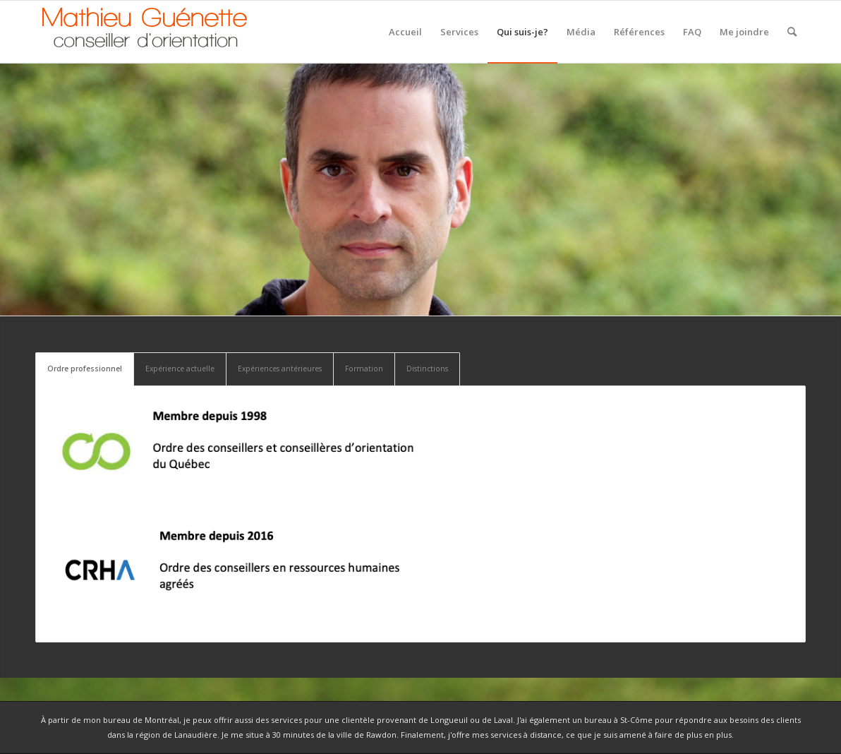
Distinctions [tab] (427, 368)
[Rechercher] (792, 32)
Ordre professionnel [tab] (84, 368)
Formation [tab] (364, 368)
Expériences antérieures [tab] (280, 368)
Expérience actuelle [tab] (179, 368)
